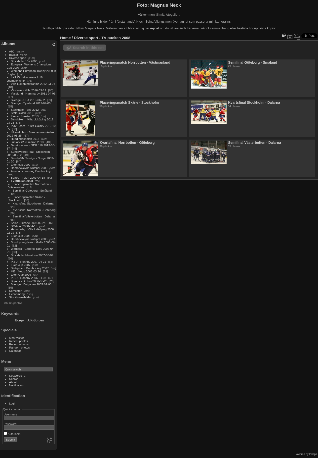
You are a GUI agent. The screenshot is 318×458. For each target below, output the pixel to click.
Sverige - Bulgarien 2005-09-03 (31, 284)
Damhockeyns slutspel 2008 (29, 239)
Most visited (17, 337)
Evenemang (17, 294)
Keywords (15, 375)
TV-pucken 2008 (22, 180)
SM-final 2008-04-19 (24, 226)
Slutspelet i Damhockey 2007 (30, 268)
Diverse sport (17, 57)
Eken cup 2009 (21, 164)
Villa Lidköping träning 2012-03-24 (33, 83)
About (13, 382)
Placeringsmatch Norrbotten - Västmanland (135, 62)
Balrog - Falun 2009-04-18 (28, 177)
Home (65, 38)
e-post (154, 28)
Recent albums (19, 344)
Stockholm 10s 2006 (24, 61)
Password (10, 423)
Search (13, 378)
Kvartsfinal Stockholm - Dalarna (33, 203)
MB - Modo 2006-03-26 (26, 271)
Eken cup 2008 (21, 235)
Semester (15, 290)
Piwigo (313, 454)
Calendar (15, 350)
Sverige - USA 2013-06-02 (28, 100)
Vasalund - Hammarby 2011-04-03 (33, 93)
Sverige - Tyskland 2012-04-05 (31, 103)
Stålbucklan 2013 (22, 112)
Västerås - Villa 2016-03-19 (28, 90)
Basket (13, 54)
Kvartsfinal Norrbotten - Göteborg (34, 209)
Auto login (12, 433)
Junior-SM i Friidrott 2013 (27, 142)
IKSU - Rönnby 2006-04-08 (28, 277)
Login (12, 403)
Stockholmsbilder (20, 297)
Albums (8, 44)
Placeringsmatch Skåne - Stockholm (129, 102)
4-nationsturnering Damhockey (31, 171)
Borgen (20, 320)
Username (10, 414)
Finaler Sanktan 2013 (25, 116)
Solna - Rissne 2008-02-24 (28, 222)
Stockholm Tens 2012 (25, 109)
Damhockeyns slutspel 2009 (29, 167)
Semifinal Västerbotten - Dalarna (34, 216)
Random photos (19, 347)
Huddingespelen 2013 (25, 138)
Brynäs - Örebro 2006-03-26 (29, 281)
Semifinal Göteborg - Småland (32, 190)
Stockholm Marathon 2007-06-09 (32, 255)
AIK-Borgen (35, 320)
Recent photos (18, 341)
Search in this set (88, 48)
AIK (11, 51)
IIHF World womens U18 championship (25, 79)
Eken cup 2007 (21, 264)
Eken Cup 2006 (21, 274)
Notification (16, 385)
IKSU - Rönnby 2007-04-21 (28, 261)
